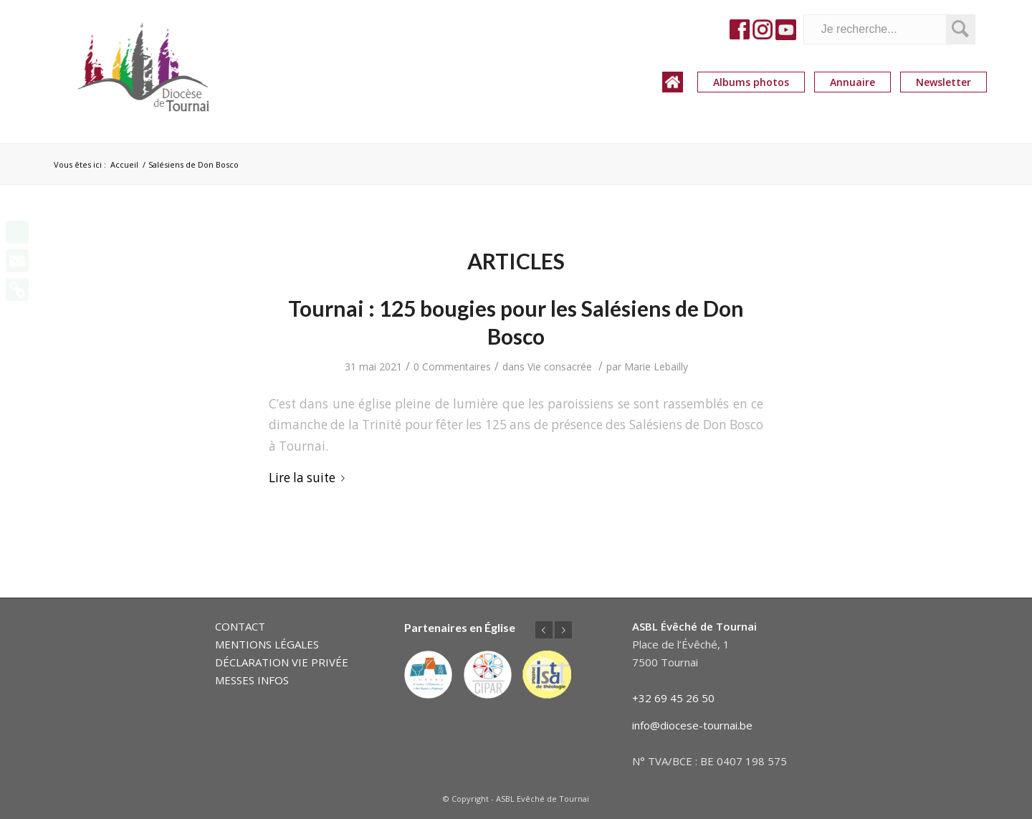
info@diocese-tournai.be (692, 725)
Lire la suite (309, 477)
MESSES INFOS (252, 680)
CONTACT (240, 626)
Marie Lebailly (656, 366)
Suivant (563, 629)
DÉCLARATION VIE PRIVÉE (281, 662)
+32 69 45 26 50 (673, 698)
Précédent (544, 629)
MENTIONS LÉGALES (267, 644)
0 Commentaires (452, 366)
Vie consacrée (559, 366)
